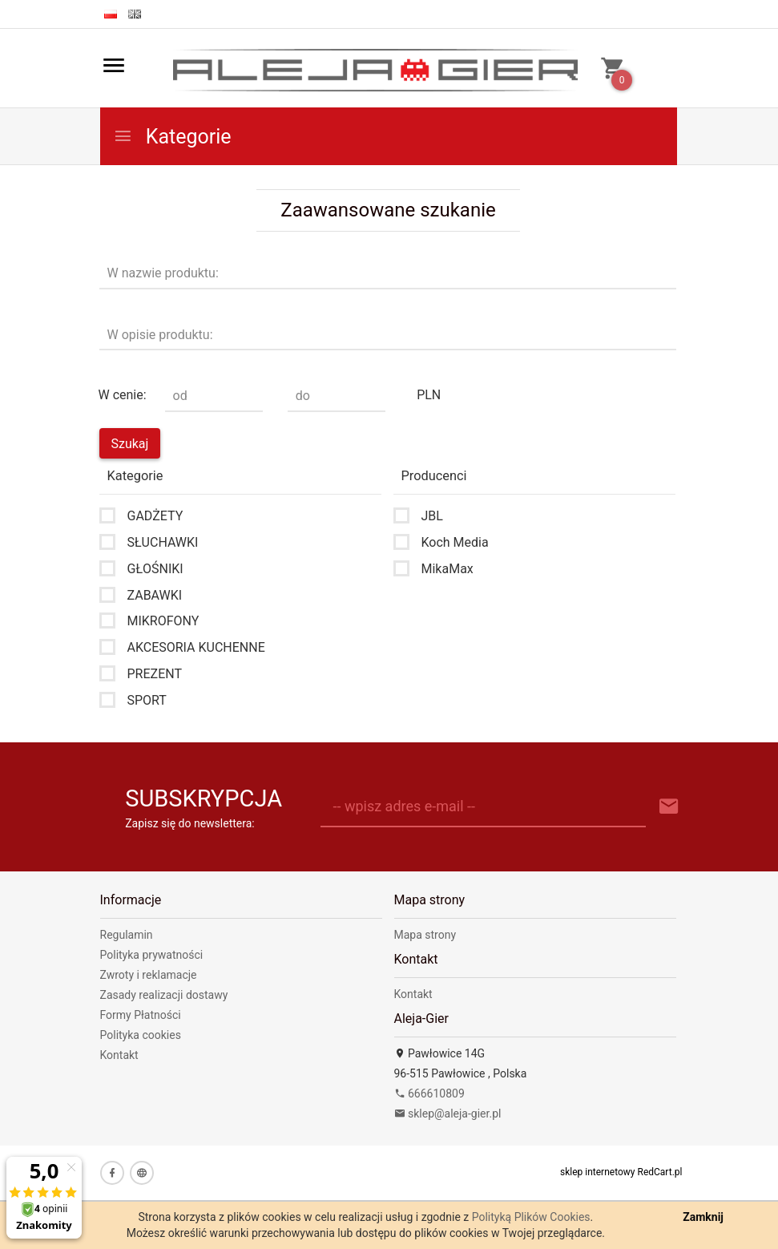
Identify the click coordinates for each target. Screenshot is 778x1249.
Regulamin (126, 934)
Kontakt (119, 1055)
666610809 (429, 1093)
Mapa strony (425, 934)
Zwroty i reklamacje (148, 974)
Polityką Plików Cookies (531, 1217)
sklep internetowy (597, 1172)
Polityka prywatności (152, 954)
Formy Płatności (140, 1014)
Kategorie (172, 136)
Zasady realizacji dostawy (164, 994)
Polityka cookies (140, 1035)
